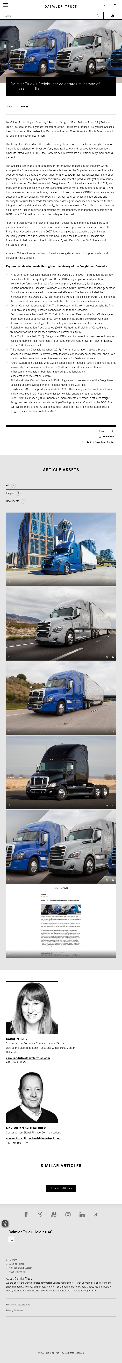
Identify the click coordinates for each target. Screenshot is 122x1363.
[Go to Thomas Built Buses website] (48, 1327)
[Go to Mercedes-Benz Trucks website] (100, 1327)
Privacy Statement (15, 1310)
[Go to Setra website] (74, 1340)
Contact (13, 1260)
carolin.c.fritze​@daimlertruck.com (28, 1058)
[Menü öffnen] (5, 4)
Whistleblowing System (20, 1267)
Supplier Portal (16, 1264)
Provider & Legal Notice (18, 1304)
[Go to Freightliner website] (22, 1327)
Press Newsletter (17, 1271)
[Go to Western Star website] (74, 1327)
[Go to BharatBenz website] (48, 1340)
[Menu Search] (46, 16)
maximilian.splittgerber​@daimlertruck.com (33, 1138)
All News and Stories (61, 1188)
